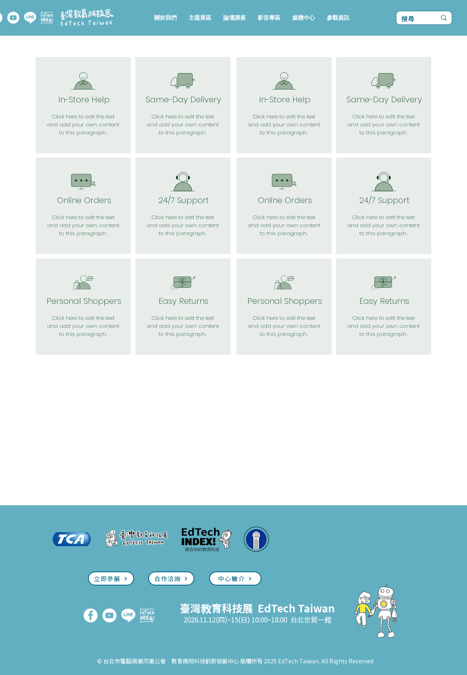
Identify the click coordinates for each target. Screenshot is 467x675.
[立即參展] (111, 578)
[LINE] (30, 18)
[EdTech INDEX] (47, 18)
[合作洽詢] (171, 578)
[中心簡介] (235, 578)
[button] (200, 18)
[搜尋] (412, 18)
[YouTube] (13, 18)
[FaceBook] (91, 615)
